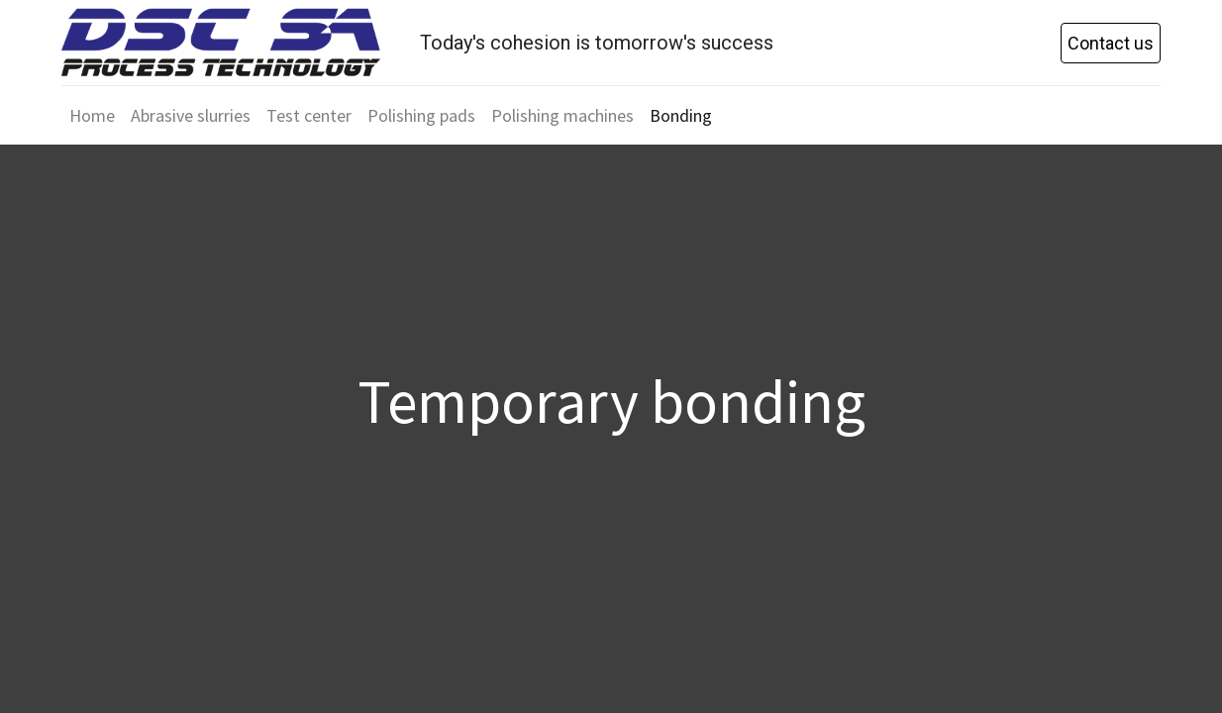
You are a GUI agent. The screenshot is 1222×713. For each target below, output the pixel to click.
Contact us (1111, 43)
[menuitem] (92, 115)
